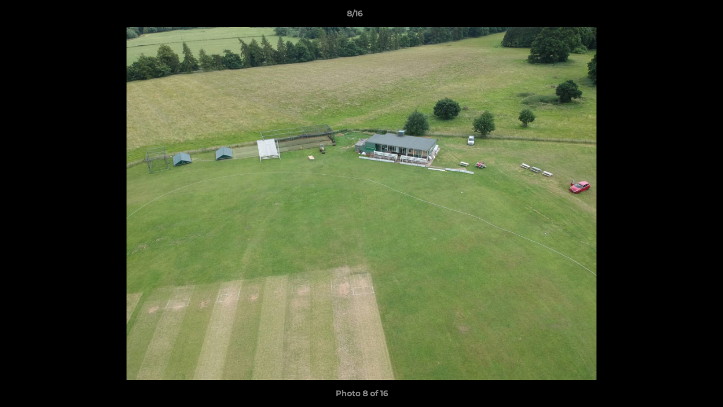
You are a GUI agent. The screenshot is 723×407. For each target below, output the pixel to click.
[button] (675, 16)
